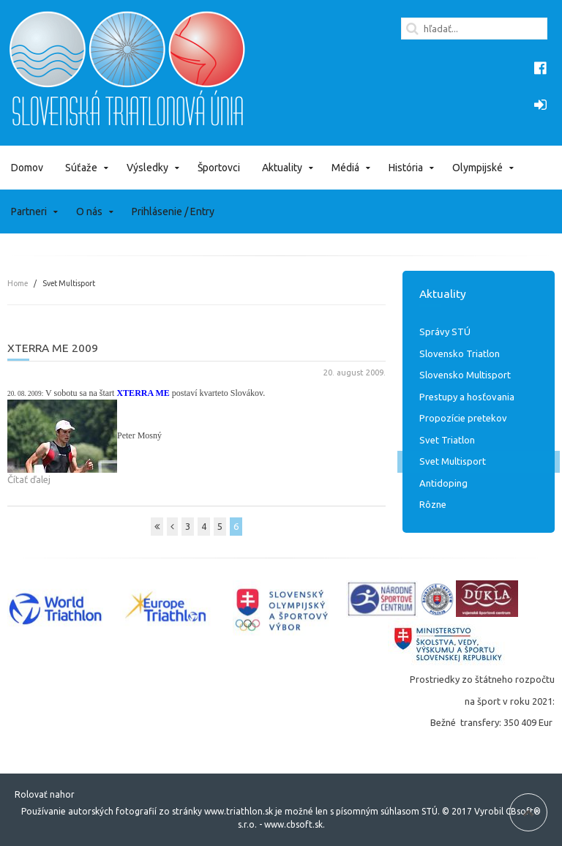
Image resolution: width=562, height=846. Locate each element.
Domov (27, 167)
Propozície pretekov (463, 418)
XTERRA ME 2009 (52, 347)
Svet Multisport (452, 461)
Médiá (345, 167)
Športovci (219, 167)
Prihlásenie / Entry (173, 211)
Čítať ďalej (28, 479)
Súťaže (81, 167)
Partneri (29, 211)
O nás (89, 211)
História (406, 167)
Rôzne (432, 504)
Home (17, 283)
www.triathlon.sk (237, 811)
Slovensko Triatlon (459, 353)
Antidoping (443, 483)
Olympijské (477, 167)
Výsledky (147, 167)
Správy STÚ (445, 331)
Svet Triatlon (447, 440)
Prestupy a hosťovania (466, 397)
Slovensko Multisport (465, 375)
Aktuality (282, 167)
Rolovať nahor (45, 794)
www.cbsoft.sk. (294, 824)
